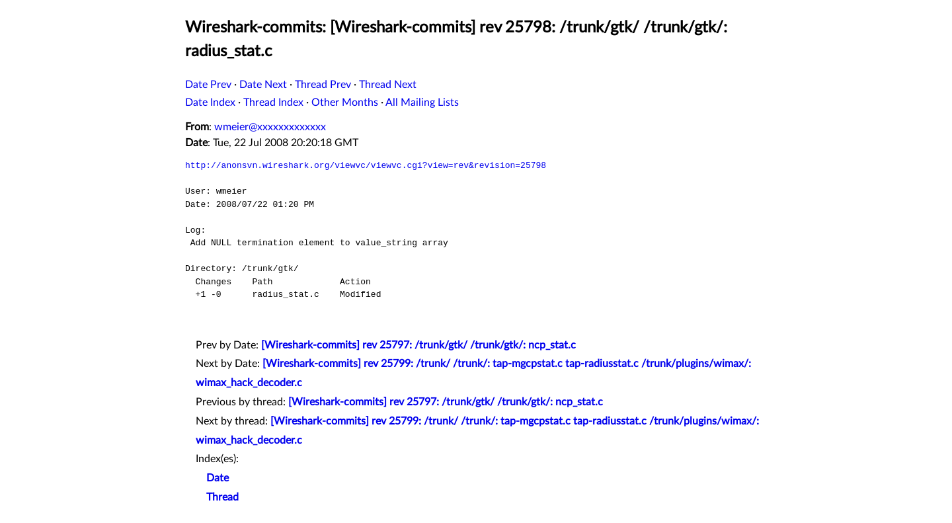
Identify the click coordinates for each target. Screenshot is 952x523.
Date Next (263, 84)
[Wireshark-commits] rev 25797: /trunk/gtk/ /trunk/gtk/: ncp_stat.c (418, 345)
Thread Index (273, 102)
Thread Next (387, 84)
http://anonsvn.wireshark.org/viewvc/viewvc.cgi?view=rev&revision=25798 (365, 165)
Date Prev (208, 84)
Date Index (210, 102)
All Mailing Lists (422, 102)
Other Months (344, 102)
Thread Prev (323, 84)
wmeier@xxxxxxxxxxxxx (270, 127)
